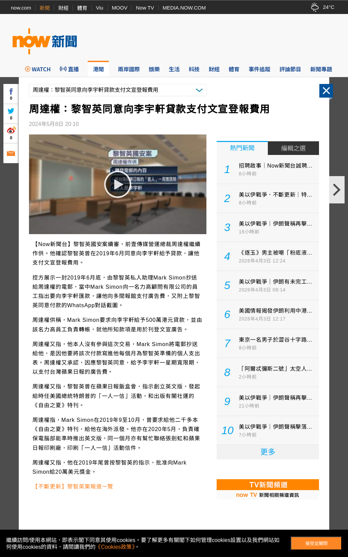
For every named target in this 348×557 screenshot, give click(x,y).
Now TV (145, 8)
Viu (99, 8)
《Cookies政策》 (115, 547)
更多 (267, 452)
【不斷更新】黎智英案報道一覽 (72, 486)
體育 (82, 8)
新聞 (45, 8)
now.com (21, 8)
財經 (63, 8)
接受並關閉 (316, 543)
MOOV (120, 8)
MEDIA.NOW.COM (184, 8)
